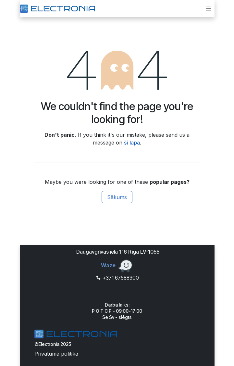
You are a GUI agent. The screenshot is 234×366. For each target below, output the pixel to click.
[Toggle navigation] (209, 8)
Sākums (117, 197)
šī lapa (132, 142)
